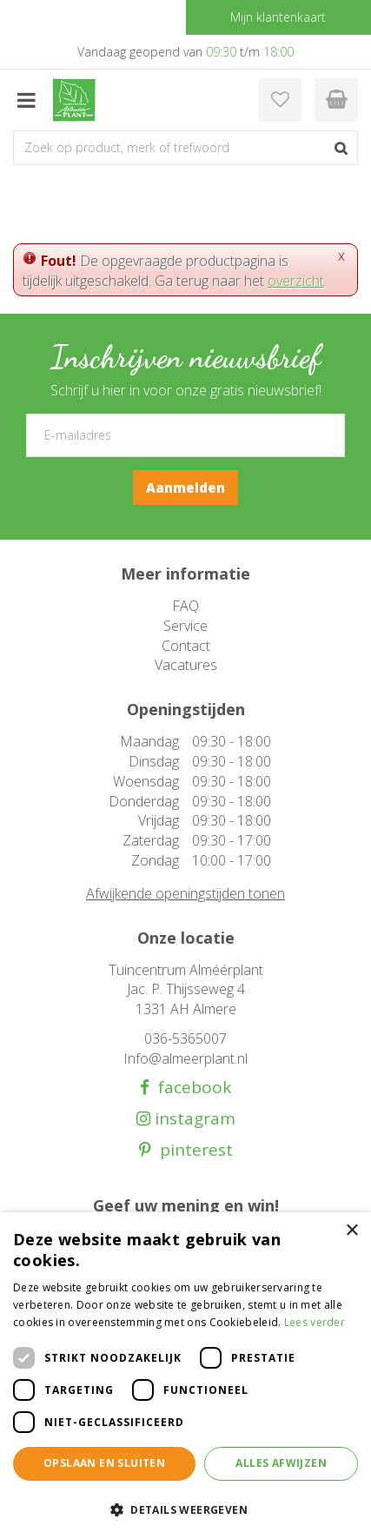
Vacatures (186, 664)
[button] (185, 1509)
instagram (192, 1119)
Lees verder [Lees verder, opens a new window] (314, 1322)
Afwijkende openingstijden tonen (185, 893)
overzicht (296, 280)
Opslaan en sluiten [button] (104, 1463)
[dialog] (185, 1375)
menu (26, 100)
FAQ (185, 605)
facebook (190, 1087)
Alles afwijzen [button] (281, 1463)
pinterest (192, 1150)
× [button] (351, 1230)
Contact (186, 645)
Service (185, 625)
